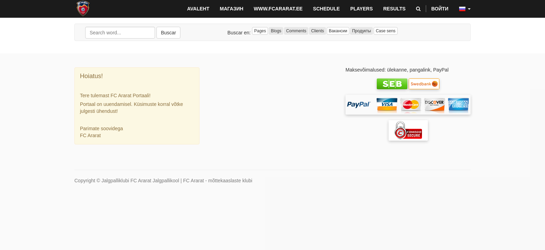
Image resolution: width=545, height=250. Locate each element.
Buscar (168, 32)
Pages (260, 30)
